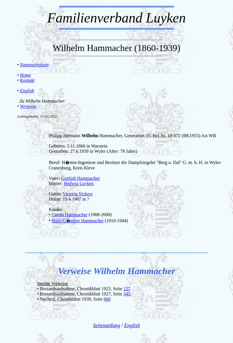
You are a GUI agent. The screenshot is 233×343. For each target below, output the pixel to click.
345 (126, 293)
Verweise (28, 106)
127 (126, 288)
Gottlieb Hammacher (80, 178)
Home (25, 75)
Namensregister (34, 64)
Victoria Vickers (78, 193)
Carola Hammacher (70, 214)
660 (107, 299)
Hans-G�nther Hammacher (78, 220)
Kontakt (27, 80)
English (27, 90)
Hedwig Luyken (79, 183)
